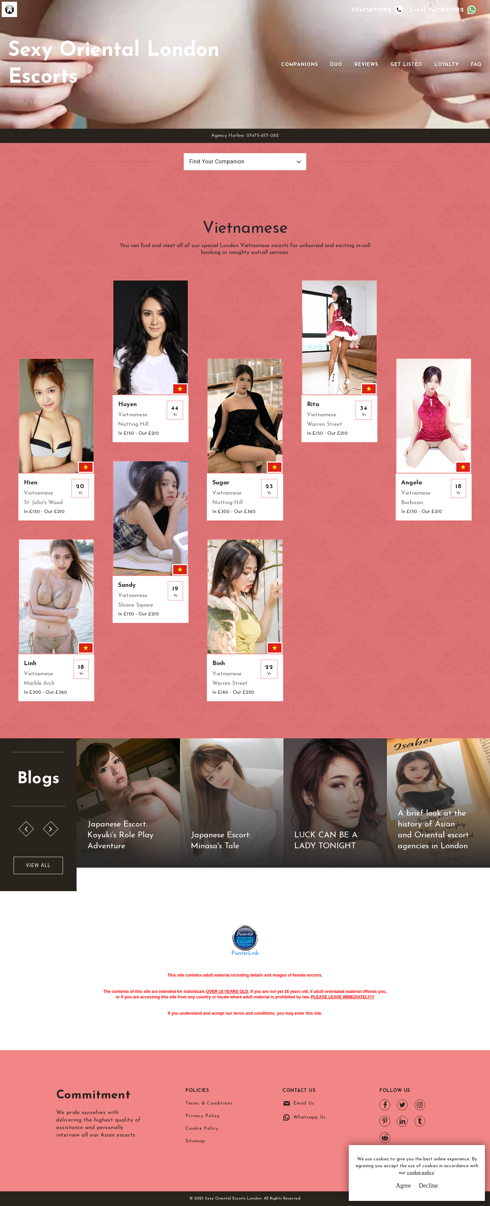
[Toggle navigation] (271, 64)
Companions (299, 64)
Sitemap (195, 1141)
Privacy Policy (202, 1116)
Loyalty (447, 64)
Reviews (366, 64)
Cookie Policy (201, 1128)
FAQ (476, 64)
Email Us (303, 1103)
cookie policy (420, 1172)
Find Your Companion (216, 161)
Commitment (93, 1095)
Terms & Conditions (209, 1103)
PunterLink (245, 953)
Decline (428, 1185)
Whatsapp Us (309, 1117)
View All (38, 865)
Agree (403, 1185)
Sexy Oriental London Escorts (113, 64)
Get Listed (406, 64)
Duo (336, 64)
